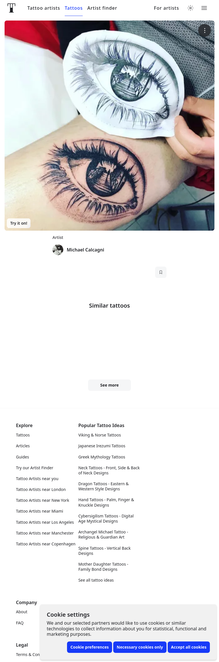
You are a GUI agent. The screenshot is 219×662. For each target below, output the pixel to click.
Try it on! (18, 223)
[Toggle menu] (204, 8)
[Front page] (11, 8)
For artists (166, 8)
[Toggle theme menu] (190, 8)
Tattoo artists (43, 8)
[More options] (204, 30)
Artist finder (102, 8)
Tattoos (74, 8)
